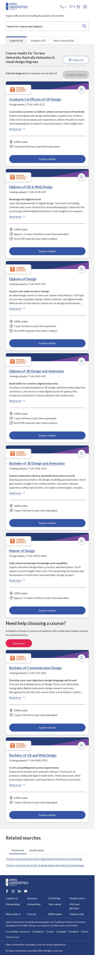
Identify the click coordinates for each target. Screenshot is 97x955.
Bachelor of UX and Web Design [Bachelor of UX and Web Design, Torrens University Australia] (32, 755)
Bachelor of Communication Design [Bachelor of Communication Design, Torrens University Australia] (35, 668)
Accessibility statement (18, 931)
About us (32, 898)
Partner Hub (77, 914)
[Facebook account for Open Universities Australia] (7, 891)
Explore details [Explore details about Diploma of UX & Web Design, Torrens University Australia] (47, 251)
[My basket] (78, 6)
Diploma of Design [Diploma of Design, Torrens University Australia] (22, 279)
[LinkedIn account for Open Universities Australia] (19, 891)
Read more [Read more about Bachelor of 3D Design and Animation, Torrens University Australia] (17, 493)
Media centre (77, 898)
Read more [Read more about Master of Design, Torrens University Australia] (17, 580)
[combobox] (47, 26)
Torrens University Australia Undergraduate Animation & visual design (45, 865)
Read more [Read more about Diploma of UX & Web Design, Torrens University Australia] (17, 216)
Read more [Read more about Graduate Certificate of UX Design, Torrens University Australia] (17, 129)
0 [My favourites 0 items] (72, 7)
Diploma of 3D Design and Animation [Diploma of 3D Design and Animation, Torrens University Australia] (36, 371)
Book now (19, 643)
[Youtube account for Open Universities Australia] (25, 891)
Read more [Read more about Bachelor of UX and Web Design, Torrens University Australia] (17, 785)
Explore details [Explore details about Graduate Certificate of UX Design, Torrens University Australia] (47, 158)
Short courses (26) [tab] (64, 40)
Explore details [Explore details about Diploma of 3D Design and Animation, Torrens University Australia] (47, 435)
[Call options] (64, 6)
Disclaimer (73, 931)
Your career (54, 904)
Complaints (38, 931)
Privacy (84, 931)
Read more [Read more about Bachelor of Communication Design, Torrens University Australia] (17, 697)
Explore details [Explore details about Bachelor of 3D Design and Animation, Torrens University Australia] (47, 523)
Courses (31, 914)
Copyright (61, 931)
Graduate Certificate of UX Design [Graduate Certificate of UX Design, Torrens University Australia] (35, 99)
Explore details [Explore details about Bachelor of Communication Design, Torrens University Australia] (47, 727)
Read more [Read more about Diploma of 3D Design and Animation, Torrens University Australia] (17, 401)
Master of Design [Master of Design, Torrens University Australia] (22, 551)
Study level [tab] (18, 850)
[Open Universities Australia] (17, 9)
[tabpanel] (47, 436)
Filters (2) (75, 60)
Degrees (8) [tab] (16, 40)
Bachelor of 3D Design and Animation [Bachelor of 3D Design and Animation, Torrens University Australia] (37, 463)
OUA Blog (54, 898)
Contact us (12, 898)
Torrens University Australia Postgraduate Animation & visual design (44, 858)
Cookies (50, 931)
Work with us (13, 914)
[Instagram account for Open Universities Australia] (13, 891)
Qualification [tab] (36, 850)
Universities (33, 904)
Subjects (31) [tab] (38, 40)
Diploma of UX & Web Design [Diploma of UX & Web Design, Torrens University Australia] (31, 187)
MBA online (55, 914)
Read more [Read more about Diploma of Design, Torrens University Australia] (17, 309)
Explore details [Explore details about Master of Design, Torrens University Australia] (47, 610)
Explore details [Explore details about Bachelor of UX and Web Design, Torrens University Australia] (47, 814)
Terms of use (12, 937)
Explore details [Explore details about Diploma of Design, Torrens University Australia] (47, 343)
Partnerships (13, 904)
